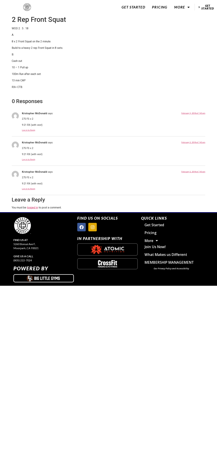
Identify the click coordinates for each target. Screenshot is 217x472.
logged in (32, 207)
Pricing (159, 7)
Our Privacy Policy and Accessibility (171, 268)
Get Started (133, 7)
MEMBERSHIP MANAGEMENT (169, 262)
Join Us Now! (155, 246)
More (182, 7)
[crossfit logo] (107, 264)
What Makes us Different (165, 254)
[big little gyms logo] (43, 278)
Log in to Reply (28, 130)
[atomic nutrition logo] (107, 249)
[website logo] (27, 7)
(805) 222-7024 (22, 260)
